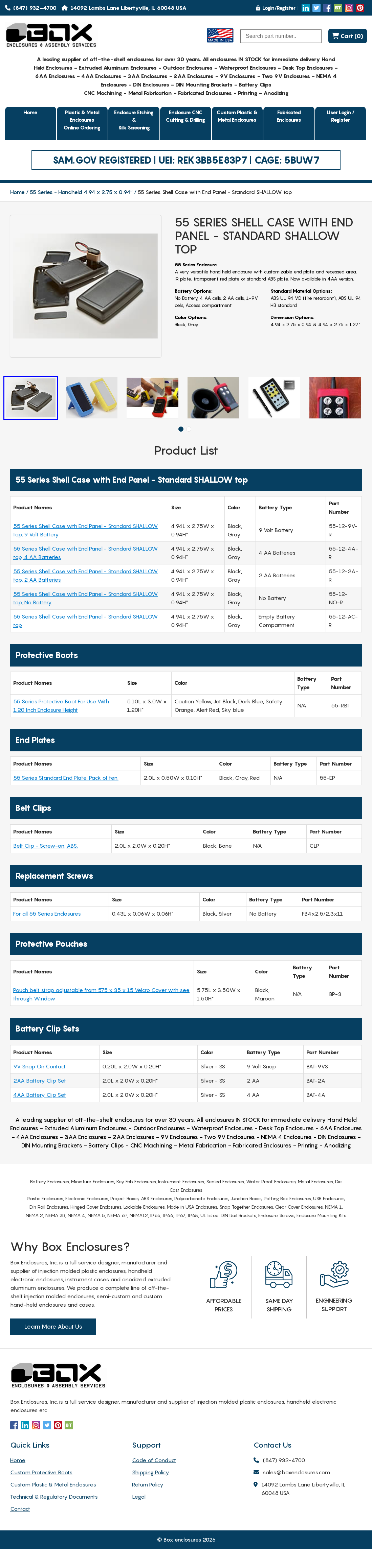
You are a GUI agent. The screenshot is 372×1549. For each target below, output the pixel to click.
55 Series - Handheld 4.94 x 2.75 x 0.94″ (81, 192)
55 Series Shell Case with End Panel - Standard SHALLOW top (85, 620)
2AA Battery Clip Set (39, 1080)
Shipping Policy (150, 1472)
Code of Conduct (154, 1460)
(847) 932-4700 (31, 7)
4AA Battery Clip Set (39, 1094)
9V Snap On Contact (39, 1066)
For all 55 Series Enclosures (47, 913)
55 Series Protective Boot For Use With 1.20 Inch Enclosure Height (61, 705)
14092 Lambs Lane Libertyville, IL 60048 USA (300, 1489)
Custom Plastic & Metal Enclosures (237, 116)
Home (30, 112)
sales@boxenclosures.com (292, 1473)
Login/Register (276, 8)
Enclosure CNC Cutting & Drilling (185, 116)
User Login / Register (340, 116)
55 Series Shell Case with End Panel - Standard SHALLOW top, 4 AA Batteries (85, 552)
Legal (139, 1496)
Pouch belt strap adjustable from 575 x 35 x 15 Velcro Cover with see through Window (101, 994)
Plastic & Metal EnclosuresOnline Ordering (82, 119)
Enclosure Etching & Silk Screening (134, 119)
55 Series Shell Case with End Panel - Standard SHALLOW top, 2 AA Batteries (85, 575)
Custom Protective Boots (41, 1472)
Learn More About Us (53, 1326)
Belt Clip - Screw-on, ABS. (45, 845)
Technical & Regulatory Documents (54, 1496)
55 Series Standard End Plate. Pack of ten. (65, 777)
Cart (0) (347, 36)
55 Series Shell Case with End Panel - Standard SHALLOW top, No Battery (85, 598)
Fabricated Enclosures (289, 116)
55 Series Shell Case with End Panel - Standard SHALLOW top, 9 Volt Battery (85, 530)
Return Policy (147, 1484)
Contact (20, 1508)
